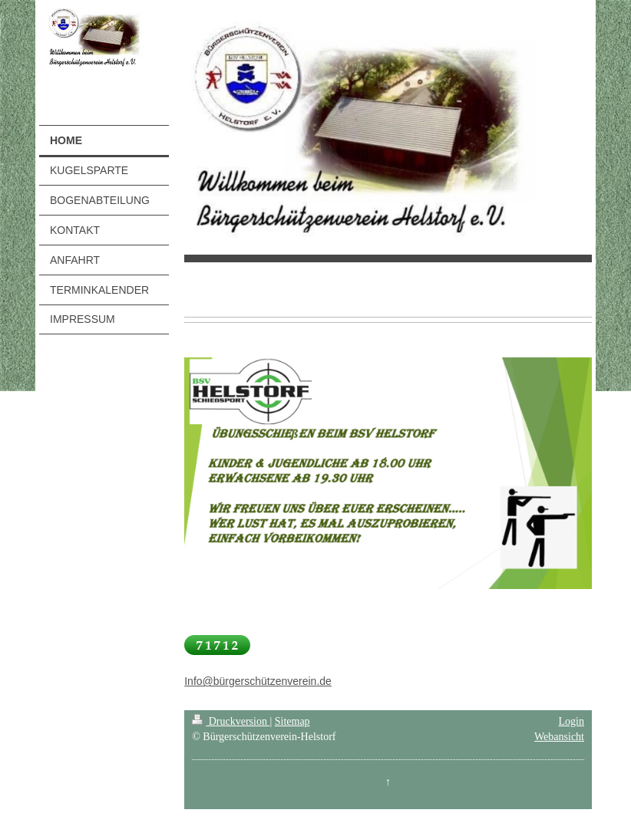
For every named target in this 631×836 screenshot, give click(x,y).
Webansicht (559, 736)
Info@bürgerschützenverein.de (258, 681)
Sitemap (292, 721)
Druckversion (230, 721)
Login (571, 721)
